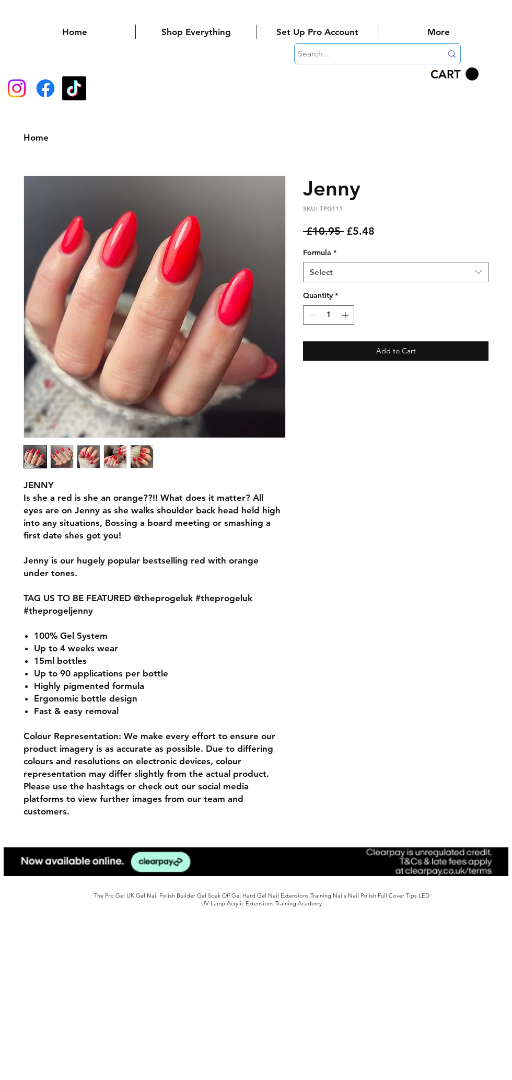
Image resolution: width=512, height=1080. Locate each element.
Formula (319, 252)
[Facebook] (45, 88)
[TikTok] (74, 88)
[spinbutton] (329, 315)
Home (36, 137)
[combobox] (395, 272)
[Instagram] (17, 88)
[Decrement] (311, 315)
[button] (454, 74)
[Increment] (346, 315)
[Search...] (362, 54)
